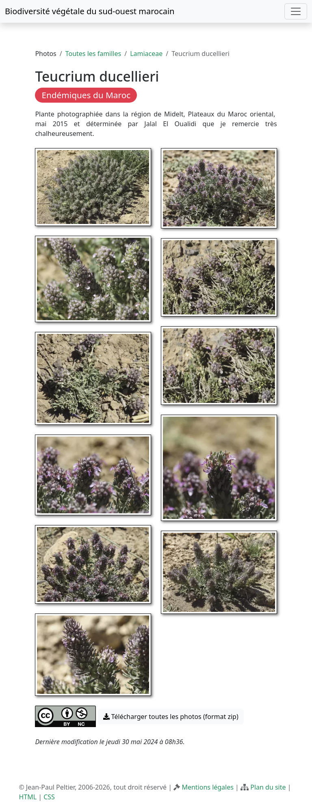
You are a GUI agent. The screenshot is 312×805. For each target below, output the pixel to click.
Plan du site (268, 787)
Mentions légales (208, 787)
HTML (28, 796)
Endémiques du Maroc (85, 95)
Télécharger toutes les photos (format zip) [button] (170, 716)
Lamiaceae (146, 53)
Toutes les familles (93, 53)
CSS (49, 796)
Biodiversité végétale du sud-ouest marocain (89, 11)
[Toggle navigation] (295, 11)
